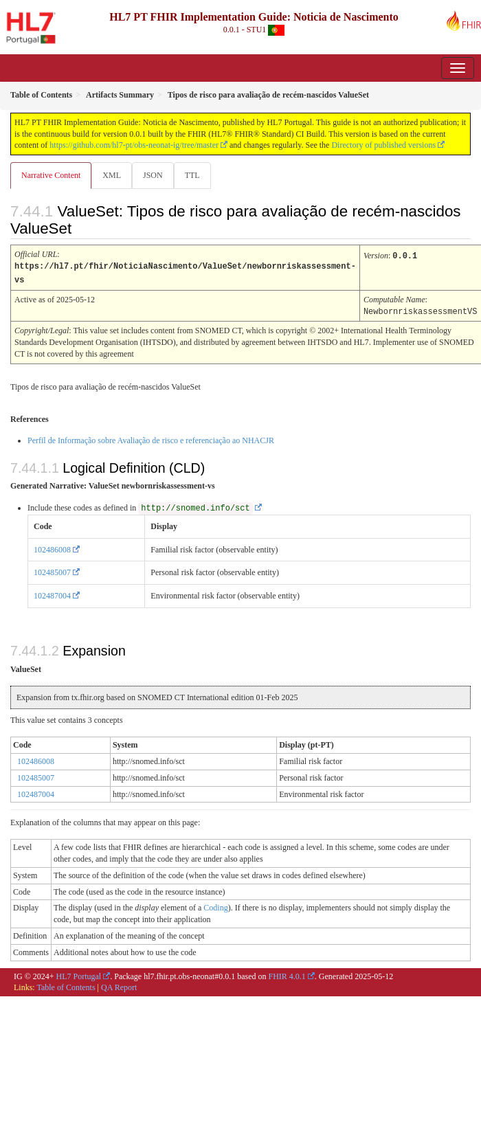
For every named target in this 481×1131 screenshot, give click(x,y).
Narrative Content (50, 175)
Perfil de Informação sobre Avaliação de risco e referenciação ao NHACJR (150, 438)
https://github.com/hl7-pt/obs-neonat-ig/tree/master (134, 145)
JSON (153, 175)
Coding (215, 905)
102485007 (52, 570)
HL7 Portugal (79, 974)
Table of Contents (65, 985)
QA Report (119, 985)
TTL (192, 175)
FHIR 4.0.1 (287, 974)
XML (111, 175)
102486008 (52, 547)
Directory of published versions (383, 145)
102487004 (52, 593)
